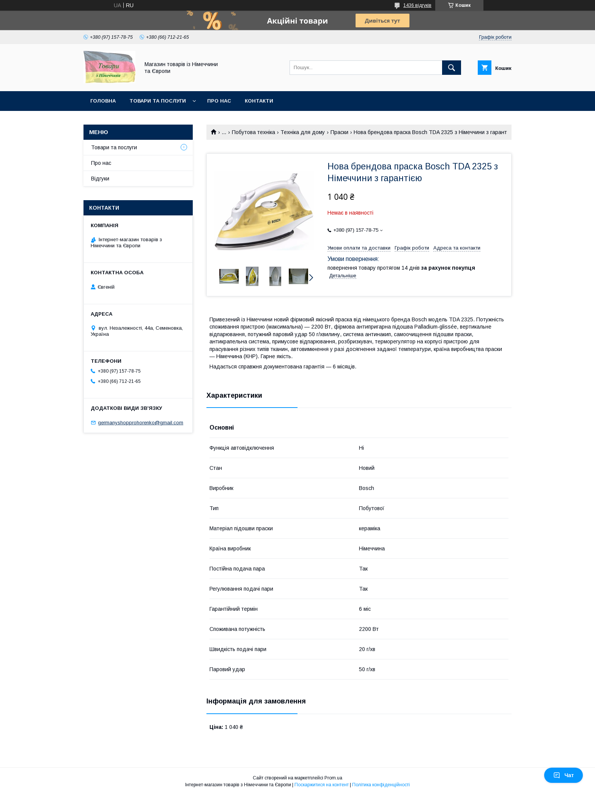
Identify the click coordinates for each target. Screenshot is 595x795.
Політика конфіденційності (381, 784)
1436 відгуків (417, 5)
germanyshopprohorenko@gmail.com (140, 422)
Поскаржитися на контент (321, 784)
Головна (103, 101)
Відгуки (100, 178)
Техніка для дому (302, 132)
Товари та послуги (157, 101)
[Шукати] (451, 67)
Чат (563, 775)
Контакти (259, 101)
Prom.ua (333, 778)
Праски (339, 132)
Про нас (219, 101)
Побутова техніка (253, 132)
